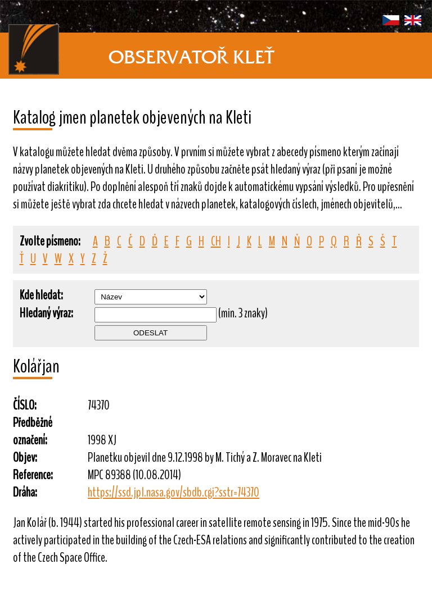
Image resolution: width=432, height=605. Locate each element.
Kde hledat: (41, 295)
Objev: (25, 457)
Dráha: (25, 492)
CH (216, 241)
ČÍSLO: (25, 405)
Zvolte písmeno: (50, 241)
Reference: (33, 475)
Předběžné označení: (32, 431)
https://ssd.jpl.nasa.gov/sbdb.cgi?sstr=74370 (173, 492)
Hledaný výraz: (46, 313)
